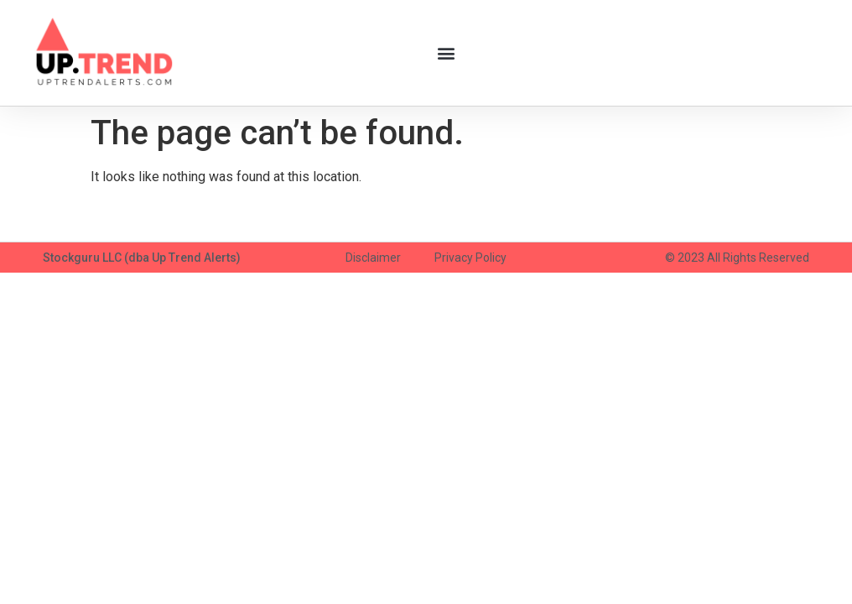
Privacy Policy (470, 257)
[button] (446, 52)
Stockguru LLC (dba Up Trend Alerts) (142, 257)
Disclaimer (373, 257)
